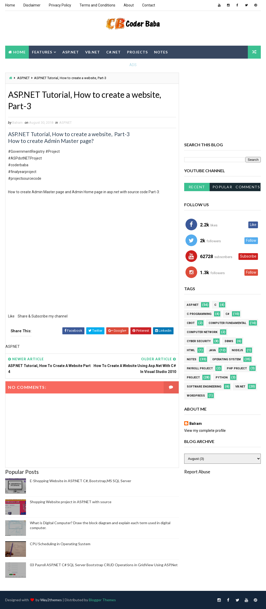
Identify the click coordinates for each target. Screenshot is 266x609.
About (129, 5)
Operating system (226, 359)
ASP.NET (70, 52)
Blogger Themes (102, 600)
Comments (248, 187)
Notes (161, 52)
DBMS (229, 341)
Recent (197, 187)
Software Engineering (204, 386)
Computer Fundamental (227, 323)
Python (222, 377)
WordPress (196, 395)
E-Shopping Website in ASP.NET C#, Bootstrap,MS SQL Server (80, 481)
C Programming (199, 314)
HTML (191, 350)
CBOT (191, 323)
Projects (137, 52)
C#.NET (113, 52)
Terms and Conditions (97, 5)
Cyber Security (199, 341)
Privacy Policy (60, 5)
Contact (148, 5)
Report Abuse (197, 471)
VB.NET (92, 52)
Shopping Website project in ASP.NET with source (70, 502)
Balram (195, 423)
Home (10, 5)
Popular (222, 187)
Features (42, 52)
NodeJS (237, 350)
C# (227, 314)
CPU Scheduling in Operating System (60, 544)
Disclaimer (32, 5)
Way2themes (51, 600)
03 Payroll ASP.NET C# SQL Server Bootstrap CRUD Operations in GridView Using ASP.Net (104, 565)
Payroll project (200, 368)
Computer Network (202, 332)
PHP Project (237, 368)
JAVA (212, 350)
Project (193, 377)
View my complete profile (205, 430)
